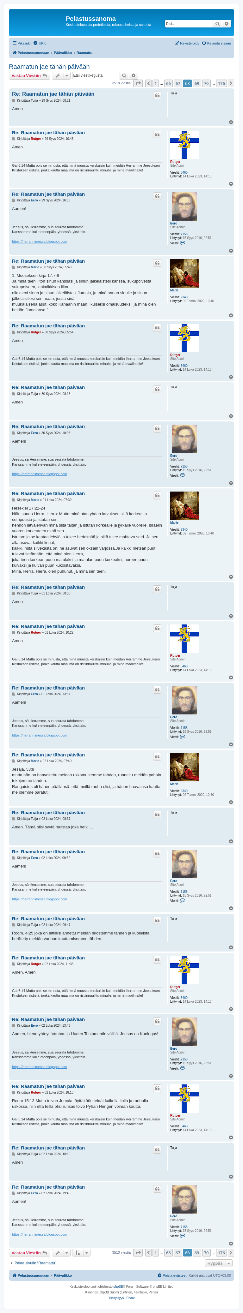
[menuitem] (39, 43)
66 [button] (168, 83)
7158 (184, 234)
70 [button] (206, 83)
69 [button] (197, 83)
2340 (184, 297)
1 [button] (155, 83)
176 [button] (221, 83)
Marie (174, 290)
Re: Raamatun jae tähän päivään (53, 94)
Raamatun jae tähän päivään (49, 66)
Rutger (175, 162)
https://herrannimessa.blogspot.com (39, 241)
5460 (184, 172)
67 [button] (178, 83)
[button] (138, 83)
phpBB (118, 1286)
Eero (173, 223)
